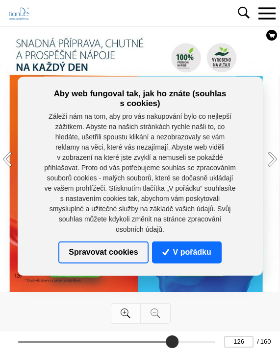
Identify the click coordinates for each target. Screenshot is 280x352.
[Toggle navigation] (267, 13)
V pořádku (186, 252)
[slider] (172, 341)
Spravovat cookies (103, 252)
